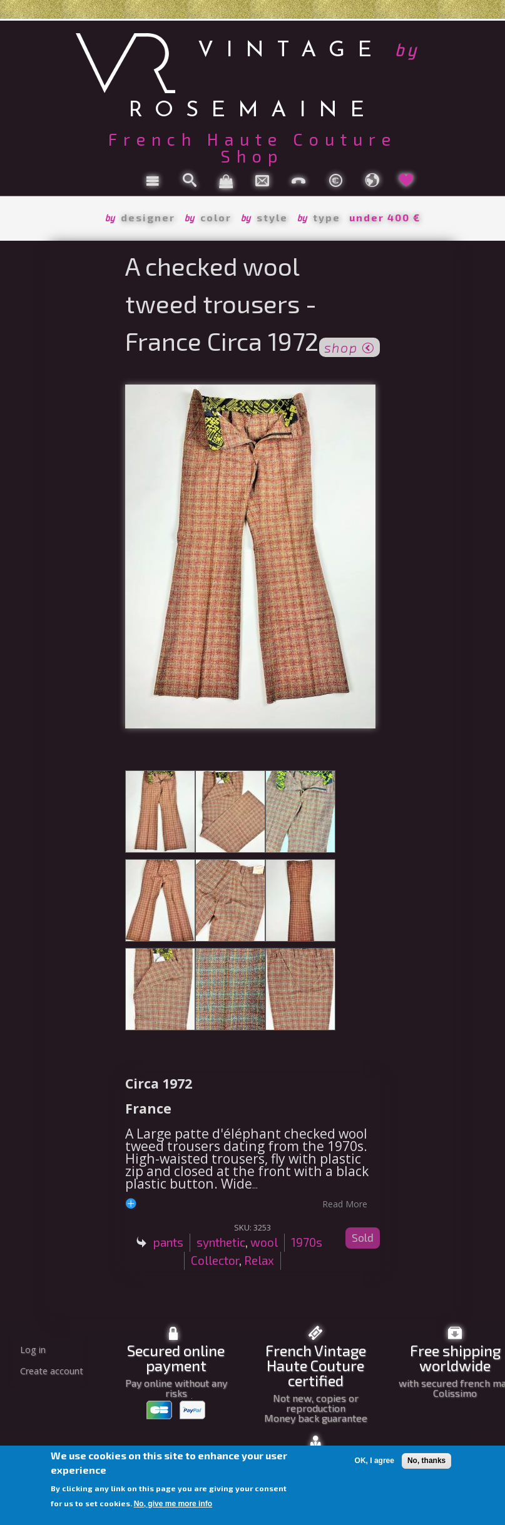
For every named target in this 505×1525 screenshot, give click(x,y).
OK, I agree (374, 1460)
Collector (215, 1260)
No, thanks (426, 1460)
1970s (306, 1242)
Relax (259, 1260)
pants (168, 1242)
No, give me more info (173, 1503)
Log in (33, 1350)
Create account (51, 1371)
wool (264, 1242)
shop (349, 346)
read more (344, 1203)
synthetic (220, 1242)
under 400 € (385, 217)
